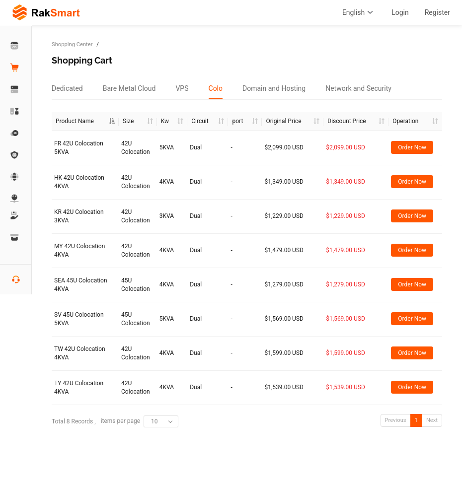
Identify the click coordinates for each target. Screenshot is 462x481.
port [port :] (237, 121)
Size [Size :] (128, 121)
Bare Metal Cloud (129, 88)
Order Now (412, 147)
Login (400, 12)
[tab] (67, 88)
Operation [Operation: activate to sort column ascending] (405, 121)
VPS (181, 88)
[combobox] (161, 421)
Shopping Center (72, 44)
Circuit (199, 121)
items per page (139, 421)
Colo (216, 88)
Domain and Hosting (274, 88)
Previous (395, 420)
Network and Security (358, 88)
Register (437, 12)
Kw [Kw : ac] (165, 121)
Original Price (283, 121)
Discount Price (346, 121)
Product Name (75, 121)
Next (432, 420)
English (359, 12)
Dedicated (67, 88)
